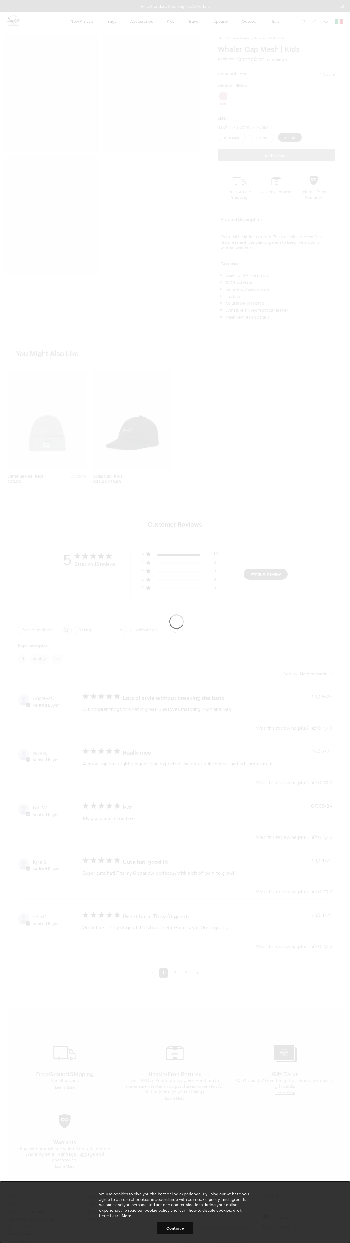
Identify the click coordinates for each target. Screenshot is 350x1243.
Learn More (120, 1215)
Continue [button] (175, 1228)
